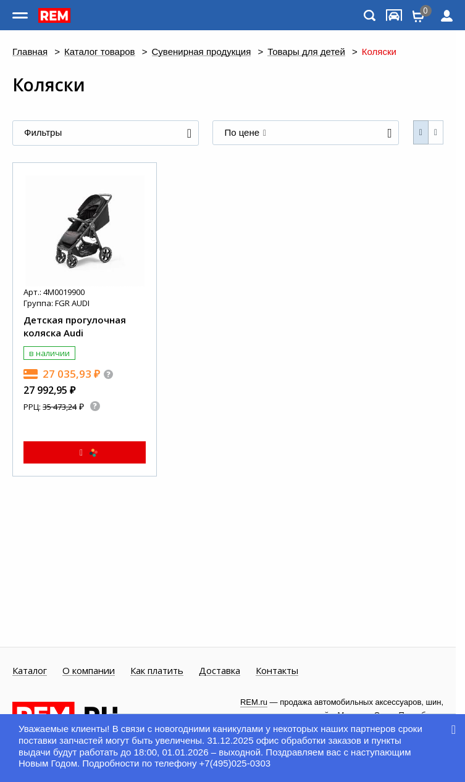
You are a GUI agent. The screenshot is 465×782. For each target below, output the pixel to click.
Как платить (156, 671)
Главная (30, 52)
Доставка (219, 671)
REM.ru (253, 702)
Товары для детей (306, 52)
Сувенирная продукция (201, 52)
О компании (88, 671)
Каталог (29, 671)
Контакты (277, 671)
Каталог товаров (99, 52)
